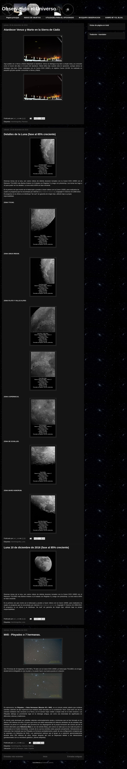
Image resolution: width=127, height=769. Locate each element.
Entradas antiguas (74, 757)
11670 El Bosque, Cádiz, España (22, 748)
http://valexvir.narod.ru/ (47, 192)
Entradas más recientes (13, 757)
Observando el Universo (29, 8)
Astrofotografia (16, 121)
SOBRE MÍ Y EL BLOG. (114, 18)
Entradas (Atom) (47, 762)
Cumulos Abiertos (28, 746)
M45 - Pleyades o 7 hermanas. (22, 634)
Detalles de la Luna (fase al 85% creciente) (30, 134)
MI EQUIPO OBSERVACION (89, 18)
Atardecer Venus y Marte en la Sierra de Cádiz (32, 29)
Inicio (45, 757)
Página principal (12, 18)
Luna (23, 542)
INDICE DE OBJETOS (32, 18)
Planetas (25, 121)
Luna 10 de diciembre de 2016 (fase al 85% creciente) (36, 547)
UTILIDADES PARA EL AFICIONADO (60, 18)
